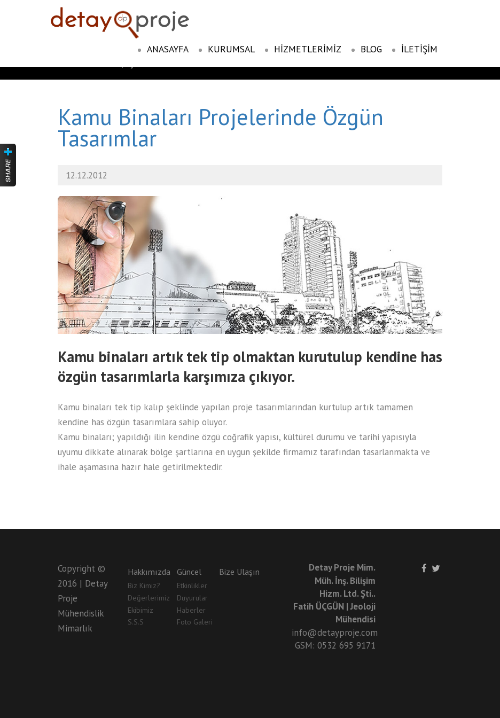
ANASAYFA (163, 49)
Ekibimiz (140, 610)
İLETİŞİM (415, 49)
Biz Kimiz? (144, 585)
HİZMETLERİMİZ (302, 49)
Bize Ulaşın (239, 571)
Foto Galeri (195, 622)
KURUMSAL (226, 49)
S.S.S (136, 622)
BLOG (366, 49)
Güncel (189, 571)
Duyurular (192, 598)
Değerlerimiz (149, 598)
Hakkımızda (149, 571)
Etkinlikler (192, 585)
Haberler (191, 610)
